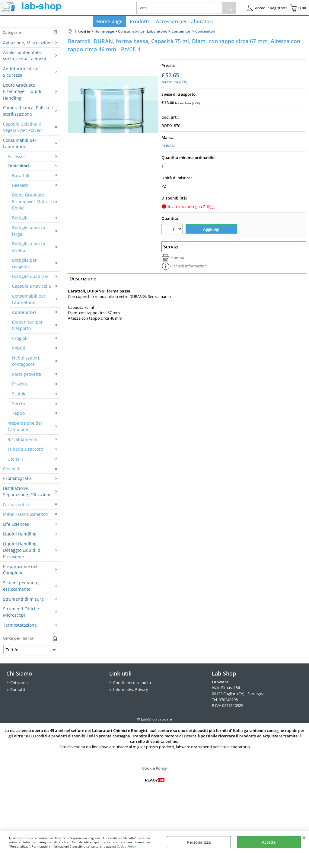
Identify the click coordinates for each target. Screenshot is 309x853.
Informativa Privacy (130, 692)
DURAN (168, 148)
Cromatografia (17, 481)
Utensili (15, 461)
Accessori (17, 159)
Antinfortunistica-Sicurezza (21, 74)
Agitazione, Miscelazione (28, 45)
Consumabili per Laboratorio (20, 146)
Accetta (269, 842)
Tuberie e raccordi (26, 451)
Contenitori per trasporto (27, 327)
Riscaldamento (22, 442)
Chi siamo (19, 685)
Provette (20, 386)
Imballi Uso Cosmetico (25, 516)
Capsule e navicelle (31, 288)
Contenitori (18, 168)
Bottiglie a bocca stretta (28, 249)
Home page (110, 22)
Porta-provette (26, 376)
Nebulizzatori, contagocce (26, 363)
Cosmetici (13, 471)
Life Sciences (16, 526)
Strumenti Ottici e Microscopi (21, 614)
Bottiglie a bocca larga (28, 233)
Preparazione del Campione (25, 429)
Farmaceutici (16, 507)
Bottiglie (20, 220)
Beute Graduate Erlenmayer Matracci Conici (33, 204)
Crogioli (19, 340)
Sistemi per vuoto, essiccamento (21, 588)
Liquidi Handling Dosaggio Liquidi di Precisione (22, 552)
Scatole (19, 396)
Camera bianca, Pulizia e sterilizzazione (28, 113)
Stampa (177, 259)
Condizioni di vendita (132, 685)
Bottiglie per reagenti (24, 266)
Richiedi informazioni (189, 267)
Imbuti (18, 350)
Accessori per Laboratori (183, 22)
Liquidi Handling (20, 536)
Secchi (18, 406)
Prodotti (139, 22)
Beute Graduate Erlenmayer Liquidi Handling (22, 94)
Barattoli (20, 178)
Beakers (20, 187)
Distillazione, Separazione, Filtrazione (27, 494)
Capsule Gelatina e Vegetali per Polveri (22, 129)
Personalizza (199, 842)
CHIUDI (304, 837)
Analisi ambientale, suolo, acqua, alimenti (25, 58)
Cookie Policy (126, 846)
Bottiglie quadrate (30, 279)
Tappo (18, 416)
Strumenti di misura (23, 601)
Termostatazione (20, 627)
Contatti (17, 692)
